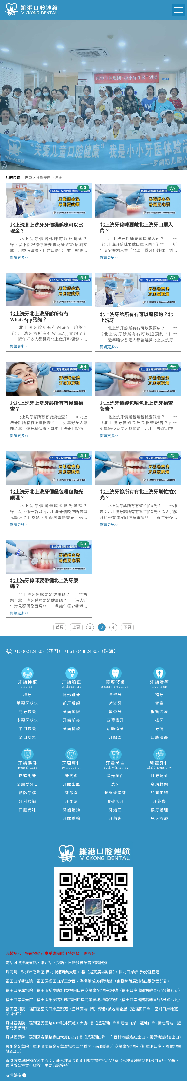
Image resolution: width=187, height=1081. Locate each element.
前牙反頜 (71, 694)
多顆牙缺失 (27, 711)
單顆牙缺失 (27, 694)
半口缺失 (27, 720)
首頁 (28, 178)
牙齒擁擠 (71, 703)
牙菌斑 (115, 809)
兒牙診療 (159, 809)
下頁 (127, 618)
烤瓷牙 (115, 694)
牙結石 (115, 801)
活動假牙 (115, 720)
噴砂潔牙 (115, 792)
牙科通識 (27, 792)
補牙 (159, 686)
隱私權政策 (13, 1075)
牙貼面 (115, 728)
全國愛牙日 (27, 775)
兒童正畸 (159, 784)
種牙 (27, 686)
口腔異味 (27, 801)
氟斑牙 (115, 703)
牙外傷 (159, 792)
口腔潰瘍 (159, 728)
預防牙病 (27, 784)
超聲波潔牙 (115, 784)
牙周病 (71, 792)
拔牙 (159, 711)
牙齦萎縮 (71, 809)
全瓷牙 (115, 686)
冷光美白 (115, 767)
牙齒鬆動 (71, 801)
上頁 (76, 618)
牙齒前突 (71, 711)
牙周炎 (71, 767)
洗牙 (58, 178)
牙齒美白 (43, 178)
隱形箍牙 (71, 686)
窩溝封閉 (159, 775)
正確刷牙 (27, 767)
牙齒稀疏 (71, 720)
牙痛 (159, 720)
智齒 (159, 694)
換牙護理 (159, 801)
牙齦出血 (71, 775)
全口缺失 (27, 728)
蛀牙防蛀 (159, 767)
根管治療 (159, 703)
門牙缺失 (27, 703)
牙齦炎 (71, 784)
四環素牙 (115, 711)
